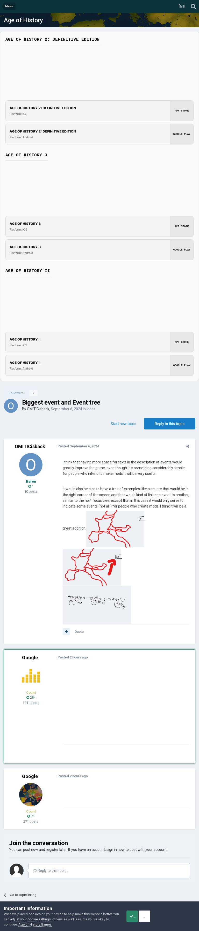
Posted (76, 446)
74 (30, 778)
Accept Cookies (138, 916)
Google (30, 619)
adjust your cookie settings (47, 919)
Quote (77, 593)
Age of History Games (56, 924)
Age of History (23, 20)
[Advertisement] (121, 668)
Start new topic (123, 424)
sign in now (115, 811)
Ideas (91, 409)
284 (30, 659)
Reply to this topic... (51, 832)
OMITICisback (38, 409)
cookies (35, 914)
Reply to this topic (169, 424)
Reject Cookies (177, 916)
